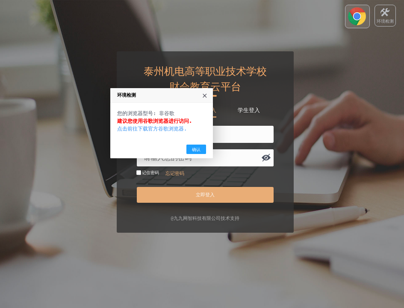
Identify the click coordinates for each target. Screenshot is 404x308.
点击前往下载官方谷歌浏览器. (192, 163)
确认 (236, 184)
